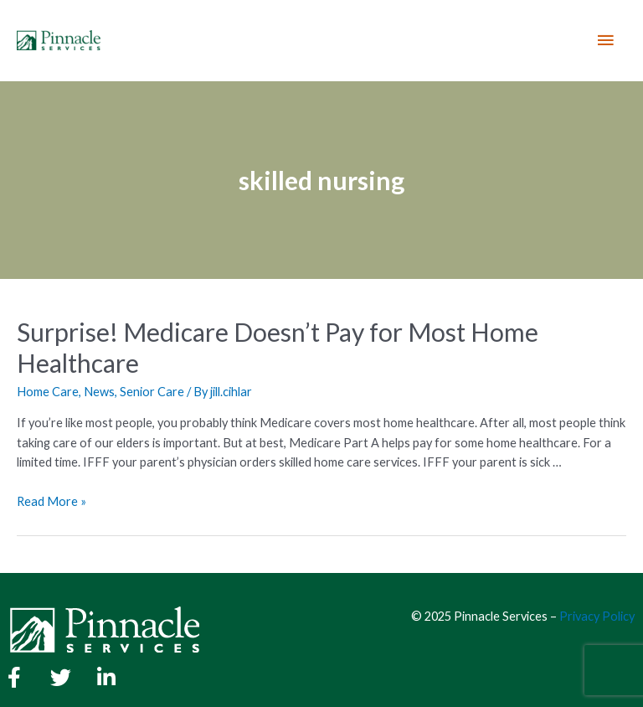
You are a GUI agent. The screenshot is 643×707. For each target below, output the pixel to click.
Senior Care (152, 391)
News (99, 391)
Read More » (51, 501)
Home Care (48, 391)
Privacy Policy (597, 616)
